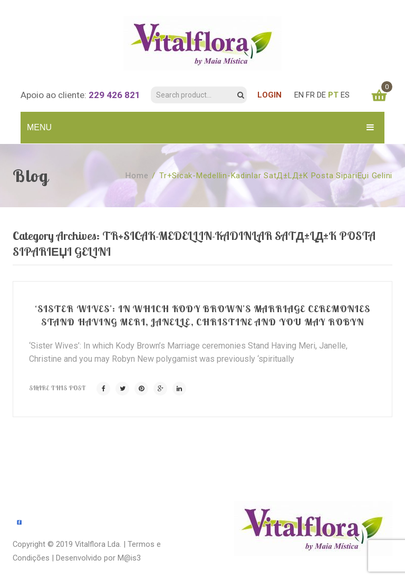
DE (321, 95)
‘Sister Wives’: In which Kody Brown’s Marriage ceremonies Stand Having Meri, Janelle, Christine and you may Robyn (202, 315)
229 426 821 (114, 95)
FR (310, 95)
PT (333, 95)
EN (299, 95)
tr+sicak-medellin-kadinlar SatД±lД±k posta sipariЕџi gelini (275, 175)
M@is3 (129, 558)
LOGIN (269, 95)
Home (137, 175)
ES (345, 95)
